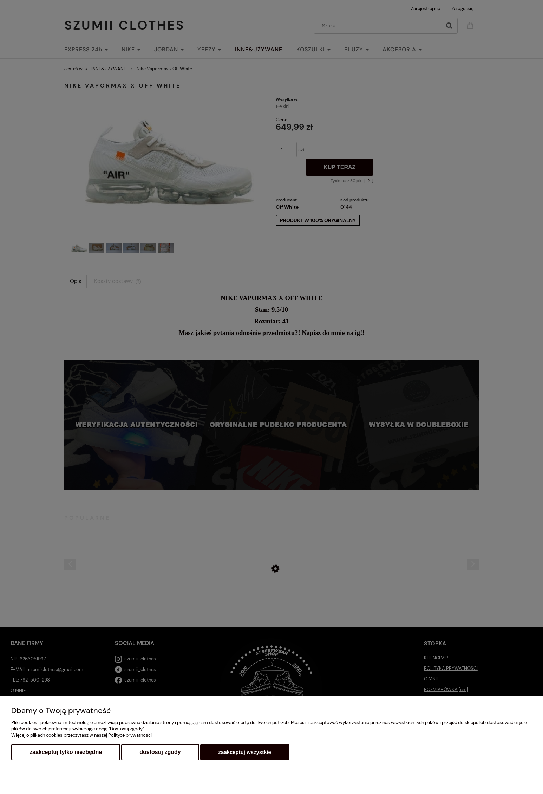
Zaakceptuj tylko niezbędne (66, 752)
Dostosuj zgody (160, 752)
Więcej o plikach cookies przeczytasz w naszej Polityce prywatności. (82, 735)
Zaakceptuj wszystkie (244, 752)
